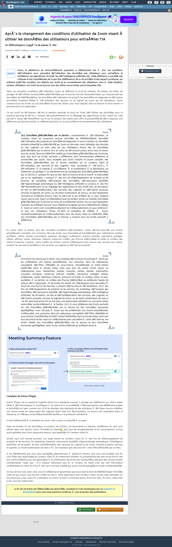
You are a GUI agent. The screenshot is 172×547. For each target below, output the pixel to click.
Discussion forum (150, 71)
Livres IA (105, 10)
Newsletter (89, 2)
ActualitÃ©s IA (66, 10)
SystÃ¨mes (138, 7)
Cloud (43, 7)
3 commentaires (58, 52)
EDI (90, 7)
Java (72, 7)
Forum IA (77, 10)
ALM (55, 7)
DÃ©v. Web (81, 7)
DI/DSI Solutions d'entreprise (26, 7)
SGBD (112, 7)
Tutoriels (50, 2)
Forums (38, 2)
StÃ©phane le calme (38, 52)
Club (133, 2)
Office (119, 7)
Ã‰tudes (114, 2)
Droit (125, 2)
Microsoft (63, 7)
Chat (77, 2)
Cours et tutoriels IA (92, 10)
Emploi (103, 2)
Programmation (100, 7)
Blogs (68, 2)
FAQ (60, 2)
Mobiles (128, 7)
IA (49, 7)
